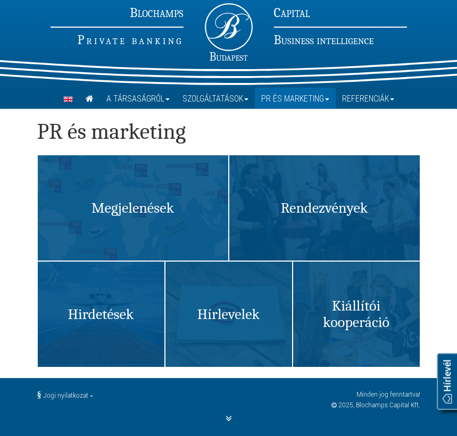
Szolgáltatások (215, 98)
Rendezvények (324, 207)
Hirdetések (101, 314)
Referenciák (368, 98)
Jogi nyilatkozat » (65, 395)
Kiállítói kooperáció (356, 314)
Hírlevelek (228, 314)
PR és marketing (295, 98)
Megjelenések (133, 207)
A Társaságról (138, 98)
